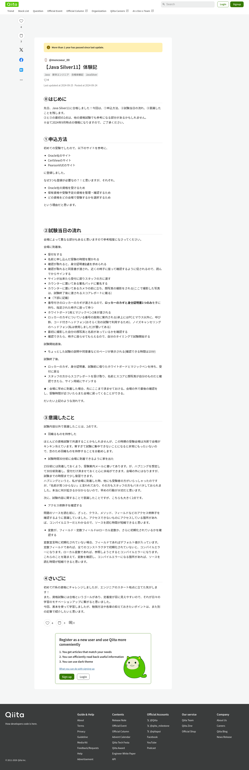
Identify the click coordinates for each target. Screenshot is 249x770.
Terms (80, 725)
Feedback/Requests (88, 748)
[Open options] (21, 80)
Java (47, 74)
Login (223, 4)
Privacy (81, 731)
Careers (221, 725)
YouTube (151, 742)
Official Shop (189, 731)
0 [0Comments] (72, 623)
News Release (224, 737)
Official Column (77, 11)
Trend (10, 11)
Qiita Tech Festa (120, 742)
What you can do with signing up (77, 668)
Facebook (152, 737)
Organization (99, 11)
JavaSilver (91, 74)
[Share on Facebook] (21, 60)
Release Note (119, 720)
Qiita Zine (187, 725)
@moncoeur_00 (57, 60)
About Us (222, 720)
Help (79, 753)
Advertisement (85, 759)
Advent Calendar (121, 737)
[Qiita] (12, 4)
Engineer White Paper (124, 753)
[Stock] (21, 35)
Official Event (54, 11)
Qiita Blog (222, 731)
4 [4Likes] (21, 27)
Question (38, 11)
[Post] (21, 50)
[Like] (21, 20)
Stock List (23, 11)
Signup (237, 4)
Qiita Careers (119, 11)
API (114, 759)
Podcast (151, 748)
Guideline (82, 737)
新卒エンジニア (60, 74)
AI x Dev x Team (143, 11)
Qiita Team (188, 720)
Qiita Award (118, 748)
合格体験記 (77, 74)
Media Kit (82, 742)
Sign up (67, 677)
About (80, 720)
